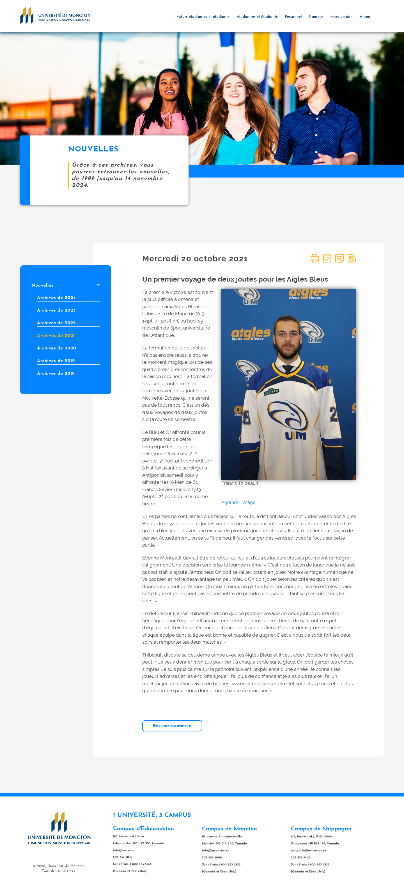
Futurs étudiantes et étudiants (202, 17)
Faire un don (341, 17)
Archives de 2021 (56, 335)
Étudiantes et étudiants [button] (257, 17)
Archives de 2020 (56, 348)
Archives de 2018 (56, 373)
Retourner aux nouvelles (172, 725)
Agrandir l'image (238, 502)
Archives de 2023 (56, 310)
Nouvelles (65, 285)
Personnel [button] (293, 17)
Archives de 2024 (56, 298)
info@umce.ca (123, 850)
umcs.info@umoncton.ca (308, 850)
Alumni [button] (366, 17)
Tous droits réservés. (59, 871)
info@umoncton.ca (215, 850)
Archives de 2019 (56, 361)
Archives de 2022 (56, 323)
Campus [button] (316, 17)
